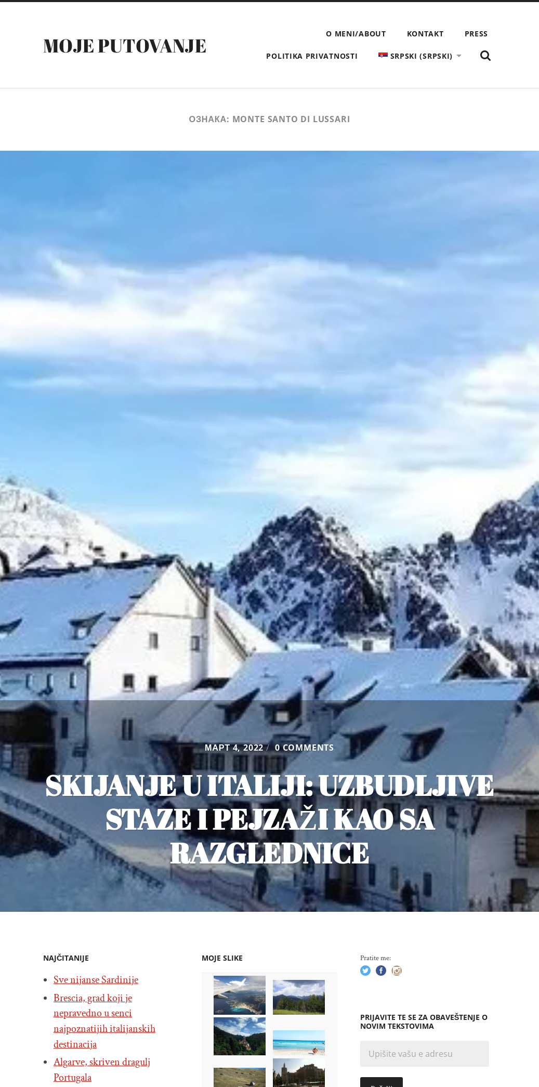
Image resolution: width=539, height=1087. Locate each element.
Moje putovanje (124, 45)
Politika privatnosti (312, 56)
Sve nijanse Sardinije (96, 980)
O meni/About (356, 33)
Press (477, 33)
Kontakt (425, 33)
